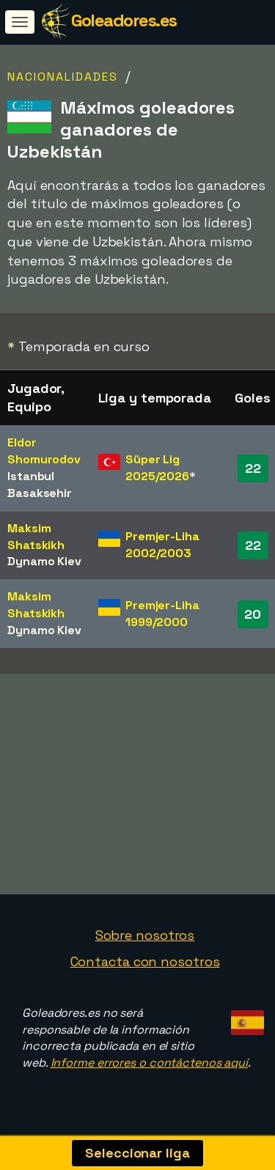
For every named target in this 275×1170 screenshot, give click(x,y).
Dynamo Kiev (44, 561)
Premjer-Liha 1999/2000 (162, 613)
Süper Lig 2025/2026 (157, 468)
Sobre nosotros (145, 940)
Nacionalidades (62, 76)
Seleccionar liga (137, 1152)
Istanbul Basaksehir (39, 484)
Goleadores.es (124, 20)
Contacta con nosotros (145, 966)
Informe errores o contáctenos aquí (150, 1067)
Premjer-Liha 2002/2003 (162, 545)
